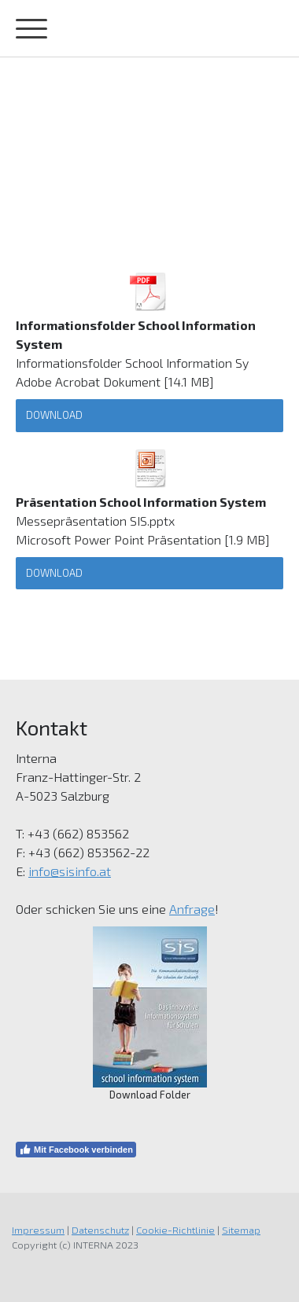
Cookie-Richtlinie (175, 1229)
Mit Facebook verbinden (76, 1149)
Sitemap (241, 1229)
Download (54, 415)
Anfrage (192, 908)
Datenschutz (100, 1229)
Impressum (38, 1229)
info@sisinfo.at (69, 871)
